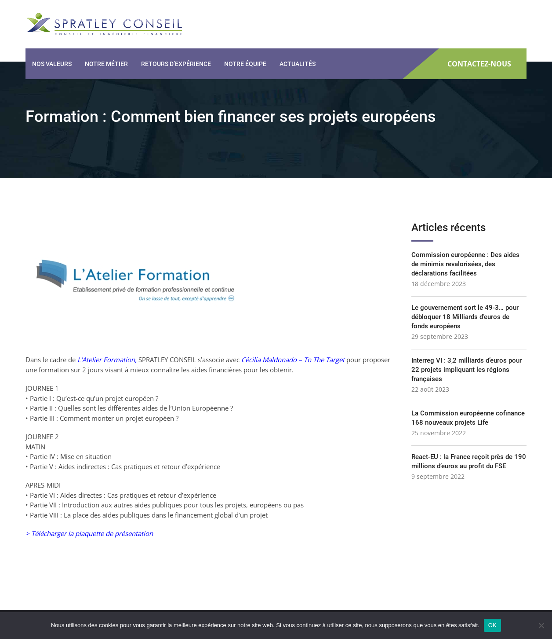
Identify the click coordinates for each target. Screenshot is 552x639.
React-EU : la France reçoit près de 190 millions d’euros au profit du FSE (468, 461)
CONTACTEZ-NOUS (479, 64)
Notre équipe (245, 63)
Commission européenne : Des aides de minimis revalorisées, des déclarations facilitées (465, 264)
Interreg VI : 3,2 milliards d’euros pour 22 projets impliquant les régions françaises (466, 369)
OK (492, 625)
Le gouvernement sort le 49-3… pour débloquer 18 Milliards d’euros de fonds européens (465, 317)
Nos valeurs (52, 63)
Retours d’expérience (176, 63)
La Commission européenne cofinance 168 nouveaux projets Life (468, 417)
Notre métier (106, 63)
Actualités (298, 63)
